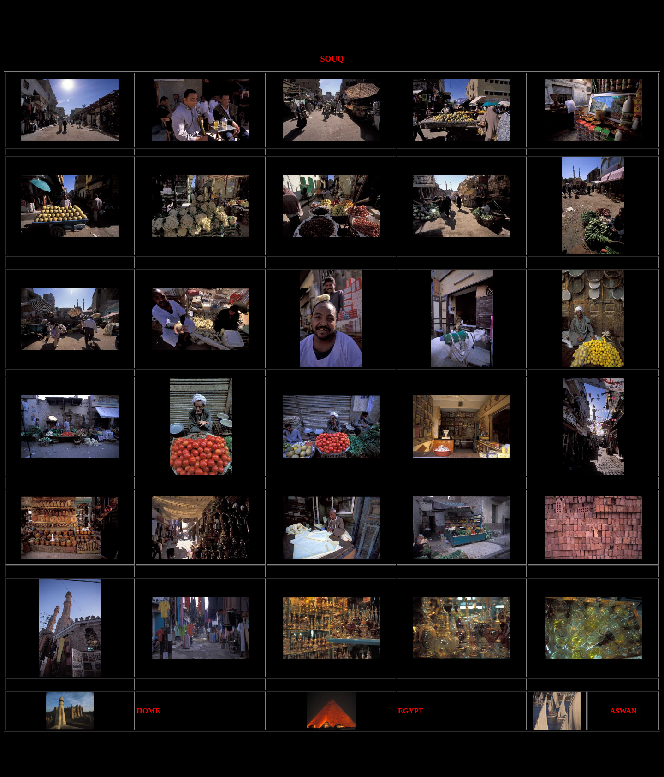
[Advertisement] (334, 24)
